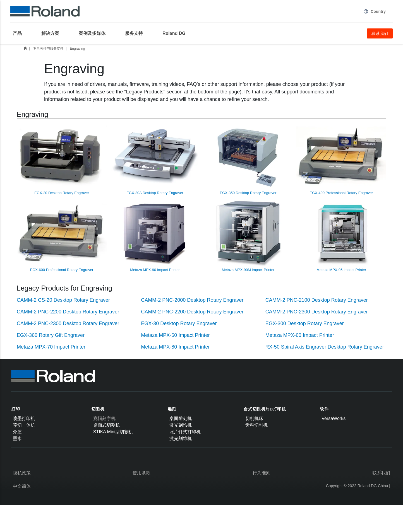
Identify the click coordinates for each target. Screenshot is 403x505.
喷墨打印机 (24, 418)
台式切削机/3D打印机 (265, 409)
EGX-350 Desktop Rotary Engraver (248, 159)
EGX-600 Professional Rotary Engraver (62, 236)
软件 (324, 409)
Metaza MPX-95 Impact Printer (341, 236)
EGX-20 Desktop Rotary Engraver (62, 159)
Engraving (77, 48)
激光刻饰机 (180, 425)
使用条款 (141, 472)
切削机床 (254, 418)
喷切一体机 (24, 425)
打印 (15, 409)
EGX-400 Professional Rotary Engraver (341, 159)
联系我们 (381, 472)
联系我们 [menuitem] (379, 33)
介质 (17, 431)
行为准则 (261, 472)
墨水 (17, 438)
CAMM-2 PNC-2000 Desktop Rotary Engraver (192, 300)
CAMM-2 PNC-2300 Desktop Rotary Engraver (316, 312)
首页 (25, 48)
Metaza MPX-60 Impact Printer (299, 335)
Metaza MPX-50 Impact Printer (175, 335)
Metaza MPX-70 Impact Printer (51, 347)
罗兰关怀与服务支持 (48, 48)
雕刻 (172, 409)
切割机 (98, 409)
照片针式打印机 (185, 431)
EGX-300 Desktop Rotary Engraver (304, 323)
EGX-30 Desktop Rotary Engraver (179, 323)
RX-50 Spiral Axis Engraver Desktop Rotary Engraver (324, 347)
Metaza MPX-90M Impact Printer (248, 236)
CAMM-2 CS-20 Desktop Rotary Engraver (63, 300)
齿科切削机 (256, 425)
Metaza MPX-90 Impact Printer (155, 236)
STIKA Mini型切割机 (113, 431)
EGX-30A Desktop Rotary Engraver (155, 159)
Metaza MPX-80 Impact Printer (175, 347)
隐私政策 (22, 472)
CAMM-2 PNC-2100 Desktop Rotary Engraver (316, 300)
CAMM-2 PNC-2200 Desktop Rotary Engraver (68, 312)
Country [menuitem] (374, 11)
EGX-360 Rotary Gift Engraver (51, 335)
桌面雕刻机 (180, 418)
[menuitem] (20, 33)
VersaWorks (334, 418)
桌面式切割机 (106, 425)
